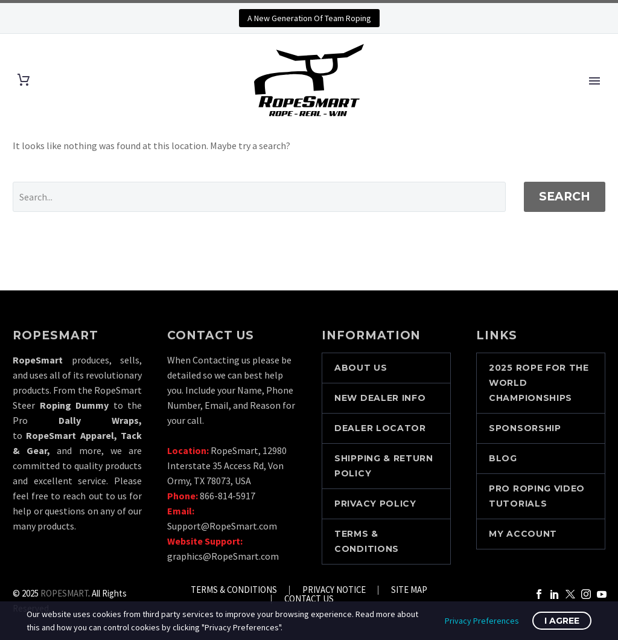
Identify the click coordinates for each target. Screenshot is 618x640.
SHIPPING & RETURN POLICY (383, 466)
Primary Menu (594, 81)
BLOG (503, 458)
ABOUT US (360, 367)
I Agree (561, 620)
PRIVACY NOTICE (334, 590)
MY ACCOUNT (523, 533)
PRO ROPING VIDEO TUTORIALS (537, 496)
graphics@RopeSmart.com (223, 556)
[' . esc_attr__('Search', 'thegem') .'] (259, 197)
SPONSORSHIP (525, 428)
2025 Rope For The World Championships (539, 382)
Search (564, 196)
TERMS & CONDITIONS (366, 541)
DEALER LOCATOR (380, 428)
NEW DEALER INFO (380, 397)
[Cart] (23, 80)
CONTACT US (309, 599)
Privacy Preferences (482, 620)
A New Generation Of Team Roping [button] (309, 18)
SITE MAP (409, 590)
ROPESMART (64, 593)
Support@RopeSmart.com (222, 526)
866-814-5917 (227, 496)
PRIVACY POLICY (375, 503)
